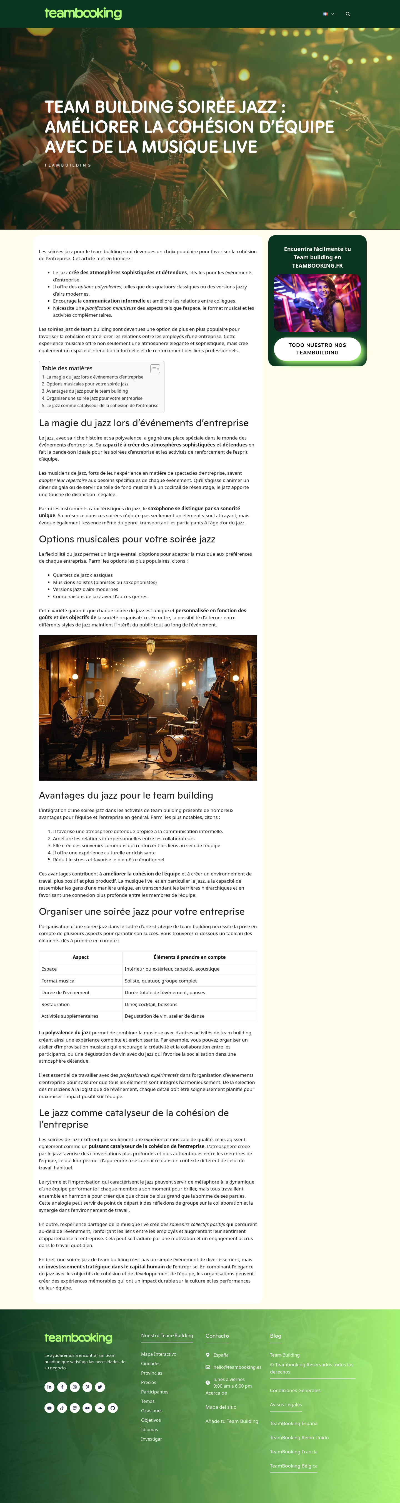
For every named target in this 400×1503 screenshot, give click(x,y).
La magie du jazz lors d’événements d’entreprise (94, 377)
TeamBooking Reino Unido (299, 1437)
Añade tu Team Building (232, 1421)
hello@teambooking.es (238, 1367)
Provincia (150, 1373)
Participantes (154, 1392)
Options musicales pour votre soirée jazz (87, 384)
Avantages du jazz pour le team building (87, 391)
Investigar (151, 1439)
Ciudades (150, 1363)
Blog (275, 1336)
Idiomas (149, 1429)
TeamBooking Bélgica (294, 1466)
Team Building (285, 1355)
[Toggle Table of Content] (152, 369)
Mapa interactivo (158, 1354)
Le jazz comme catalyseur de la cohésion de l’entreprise (102, 405)
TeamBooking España (294, 1423)
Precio (147, 1382)
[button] (348, 14)
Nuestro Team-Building (167, 1335)
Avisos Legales (286, 1404)
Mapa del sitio (221, 1407)
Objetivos (151, 1420)
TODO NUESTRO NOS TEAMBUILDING (317, 349)
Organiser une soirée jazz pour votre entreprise (94, 398)
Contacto (217, 1336)
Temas (147, 1401)
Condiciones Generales (295, 1390)
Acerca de (216, 1393)
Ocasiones (151, 1411)
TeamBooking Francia (294, 1451)
